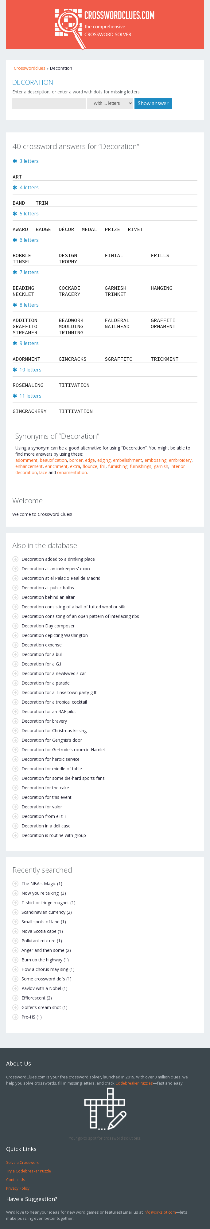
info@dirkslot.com (160, 1212)
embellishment (127, 460)
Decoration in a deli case (46, 826)
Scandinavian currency (43, 912)
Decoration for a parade (45, 683)
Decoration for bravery (44, 721)
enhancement (29, 466)
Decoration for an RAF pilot (48, 711)
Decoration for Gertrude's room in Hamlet (63, 749)
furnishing (117, 466)
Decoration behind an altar (48, 597)
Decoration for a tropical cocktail (54, 702)
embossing (155, 460)
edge (90, 460)
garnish (161, 466)
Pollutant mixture (38, 941)
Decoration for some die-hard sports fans (63, 778)
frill (103, 466)
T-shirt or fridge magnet (45, 902)
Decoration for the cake (45, 788)
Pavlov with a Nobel (41, 988)
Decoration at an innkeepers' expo (55, 568)
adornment (26, 460)
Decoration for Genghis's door (51, 740)
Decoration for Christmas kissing (54, 730)
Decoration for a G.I (41, 664)
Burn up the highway (41, 960)
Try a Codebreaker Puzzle (28, 1170)
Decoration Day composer (48, 626)
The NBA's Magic (38, 883)
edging (104, 460)
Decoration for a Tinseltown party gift (59, 692)
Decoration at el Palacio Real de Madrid (60, 578)
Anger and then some (42, 950)
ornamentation (72, 472)
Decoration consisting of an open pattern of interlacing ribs (80, 616)
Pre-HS (28, 1017)
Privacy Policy (17, 1188)
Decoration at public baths (47, 588)
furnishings (140, 466)
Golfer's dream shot (41, 1007)
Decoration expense (41, 645)
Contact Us (15, 1179)
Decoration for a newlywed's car (53, 673)
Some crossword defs (43, 979)
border (76, 460)
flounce (90, 466)
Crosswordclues (29, 68)
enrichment (56, 466)
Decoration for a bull (42, 654)
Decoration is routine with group (53, 835)
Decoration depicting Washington (54, 635)
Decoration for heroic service (50, 759)
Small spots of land (40, 922)
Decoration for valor (41, 807)
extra (75, 466)
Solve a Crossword (23, 1162)
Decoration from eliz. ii (44, 816)
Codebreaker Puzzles (134, 1083)
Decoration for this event (46, 797)
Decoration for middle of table (51, 769)
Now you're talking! (40, 893)
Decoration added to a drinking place (58, 559)
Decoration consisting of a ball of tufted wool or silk (73, 607)
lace (43, 472)
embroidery (180, 460)
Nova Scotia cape (38, 931)
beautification (53, 460)
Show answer (153, 103)
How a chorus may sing (44, 969)
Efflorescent (33, 998)
